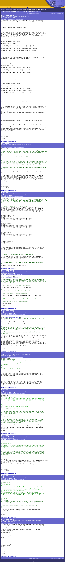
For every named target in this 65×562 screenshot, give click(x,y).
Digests (11, 7)
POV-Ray (3, 9)
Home (2, 7)
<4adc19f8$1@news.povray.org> (15, 479)
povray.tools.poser (17, 9)
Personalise (17, 7)
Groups (6, 7)
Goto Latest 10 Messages (32, 13)
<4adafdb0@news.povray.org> (15, 274)
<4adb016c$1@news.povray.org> (16, 314)
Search (23, 7)
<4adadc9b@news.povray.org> (15, 196)
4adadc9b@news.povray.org (11, 277)
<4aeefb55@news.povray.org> (15, 523)
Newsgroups (9, 9)
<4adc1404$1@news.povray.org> (16, 439)
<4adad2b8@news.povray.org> (15, 19)
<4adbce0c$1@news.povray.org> (16, 393)
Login (27, 7)
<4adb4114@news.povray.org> (15, 357)
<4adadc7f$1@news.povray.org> (15, 147)
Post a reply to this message (8, 141)
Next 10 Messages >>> (57, 13)
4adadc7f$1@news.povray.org (12, 317)
